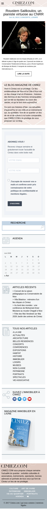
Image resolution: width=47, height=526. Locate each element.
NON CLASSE (19, 368)
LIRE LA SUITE (23, 74)
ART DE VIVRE (28, 488)
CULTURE (13, 488)
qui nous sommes (28, 503)
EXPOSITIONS (19, 350)
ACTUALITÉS (19, 335)
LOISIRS (34, 17)
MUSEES (17, 365)
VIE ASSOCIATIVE (21, 380)
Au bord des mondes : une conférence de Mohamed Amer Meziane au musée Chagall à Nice (27, 308)
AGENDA (20, 496)
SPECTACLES (19, 377)
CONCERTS (25, 17)
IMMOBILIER (18, 359)
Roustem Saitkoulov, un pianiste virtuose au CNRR (23, 12)
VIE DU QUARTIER (15, 494)
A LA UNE (17, 332)
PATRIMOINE (19, 371)
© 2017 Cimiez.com (12, 503)
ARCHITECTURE (20, 338)
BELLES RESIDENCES (23, 341)
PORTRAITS (18, 374)
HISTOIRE (17, 356)
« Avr (6, 275)
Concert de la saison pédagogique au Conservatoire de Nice (27, 294)
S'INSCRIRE (15, 204)
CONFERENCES (20, 347)
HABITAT (17, 353)
